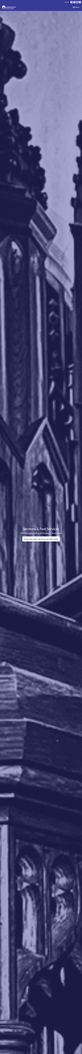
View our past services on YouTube (41, 539)
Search (67, 2)
